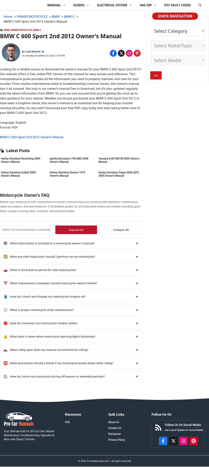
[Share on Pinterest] (137, 53)
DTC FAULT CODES (177, 5)
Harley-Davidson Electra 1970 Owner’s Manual (67, 174)
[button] (200, 5)
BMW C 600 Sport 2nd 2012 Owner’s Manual (31, 137)
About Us (113, 422)
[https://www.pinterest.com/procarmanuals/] (193, 441)
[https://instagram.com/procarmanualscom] (183, 441)
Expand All (108, 230)
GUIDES (83, 5)
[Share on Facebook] (113, 53)
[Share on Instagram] (129, 53)
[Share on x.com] (121, 53)
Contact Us (114, 428)
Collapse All (131, 230)
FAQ (67, 422)
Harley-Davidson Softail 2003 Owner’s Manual (18, 174)
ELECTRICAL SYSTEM (116, 5)
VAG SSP (150, 5)
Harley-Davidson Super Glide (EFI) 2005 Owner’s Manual (119, 174)
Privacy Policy (116, 439)
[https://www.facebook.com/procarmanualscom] (163, 441)
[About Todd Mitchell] (11, 53)
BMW (6, 30)
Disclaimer (114, 433)
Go (156, 75)
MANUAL (58, 5)
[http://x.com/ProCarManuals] (173, 441)
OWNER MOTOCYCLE (21, 30)
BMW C (37, 30)
